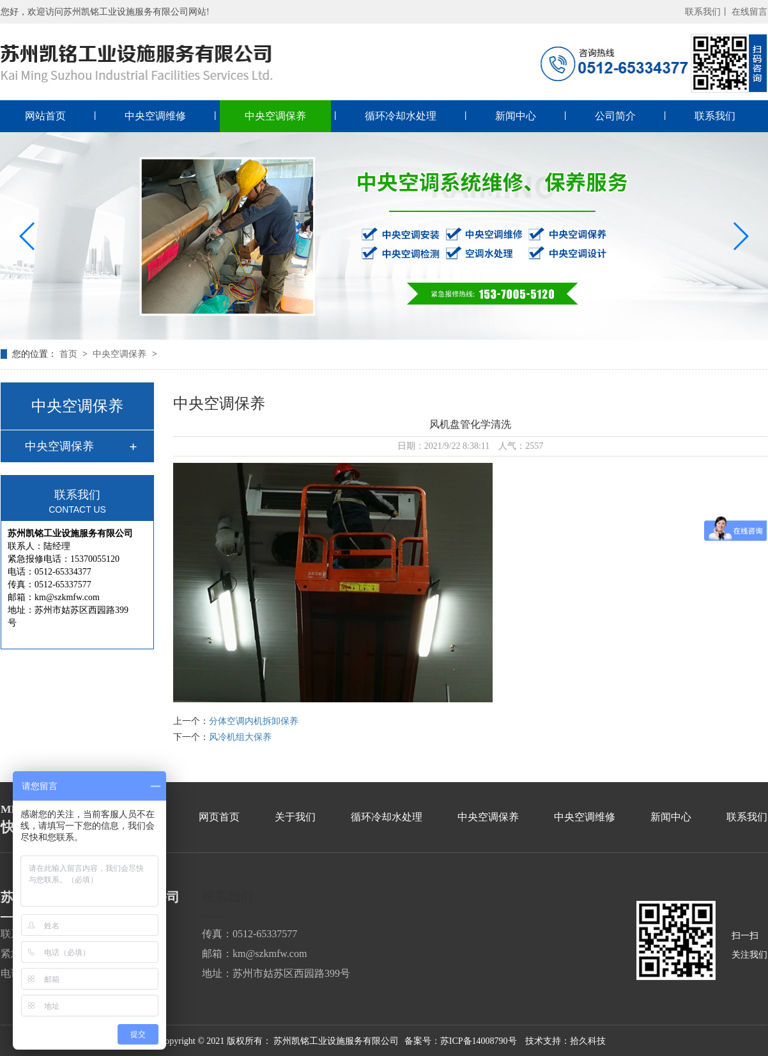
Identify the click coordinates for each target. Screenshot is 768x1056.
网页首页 (219, 816)
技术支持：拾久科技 (565, 1041)
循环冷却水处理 (400, 115)
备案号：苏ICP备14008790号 (460, 1041)
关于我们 (295, 816)
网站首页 (45, 115)
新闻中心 (515, 115)
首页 (69, 354)
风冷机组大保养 (240, 737)
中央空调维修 (155, 115)
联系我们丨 (707, 12)
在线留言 (749, 12)
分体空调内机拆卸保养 (253, 721)
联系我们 (715, 115)
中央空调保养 (275, 115)
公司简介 (615, 115)
